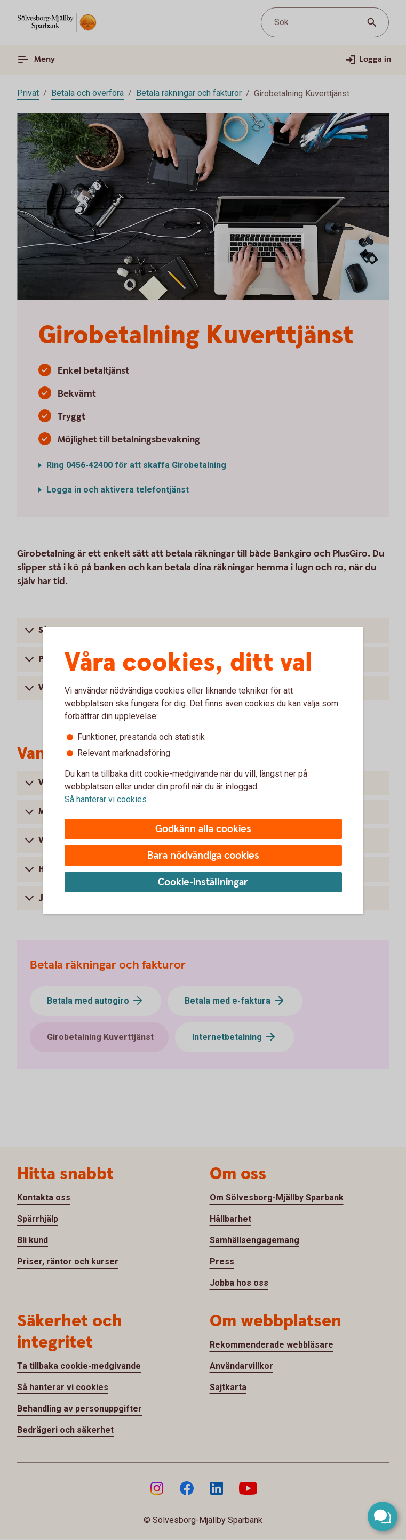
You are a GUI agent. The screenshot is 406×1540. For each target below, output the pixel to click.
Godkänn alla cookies (203, 829)
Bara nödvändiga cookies (203, 855)
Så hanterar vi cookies (106, 799)
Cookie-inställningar (203, 882)
